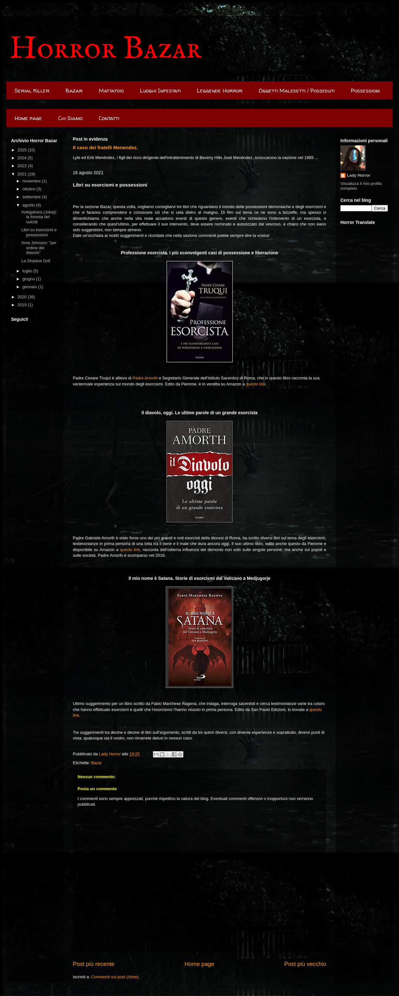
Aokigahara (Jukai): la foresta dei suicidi (39, 217)
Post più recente (93, 964)
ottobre (29, 189)
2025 (22, 150)
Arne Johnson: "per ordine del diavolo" (38, 247)
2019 (22, 304)
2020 (22, 297)
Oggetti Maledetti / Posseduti (297, 90)
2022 (22, 165)
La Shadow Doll (35, 260)
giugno (29, 278)
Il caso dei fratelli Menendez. (105, 147)
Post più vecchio (305, 964)
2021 (22, 174)
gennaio (30, 286)
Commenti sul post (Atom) (115, 976)
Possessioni (365, 90)
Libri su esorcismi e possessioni (38, 232)
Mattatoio (111, 90)
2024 (22, 157)
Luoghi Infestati (160, 90)
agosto (29, 205)
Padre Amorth (145, 378)
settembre (32, 196)
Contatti (109, 118)
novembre (32, 181)
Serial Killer (32, 90)
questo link (255, 384)
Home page (28, 118)
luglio (27, 271)
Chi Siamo (70, 118)
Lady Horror (358, 175)
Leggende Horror (220, 90)
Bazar (74, 90)
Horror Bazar (105, 49)
